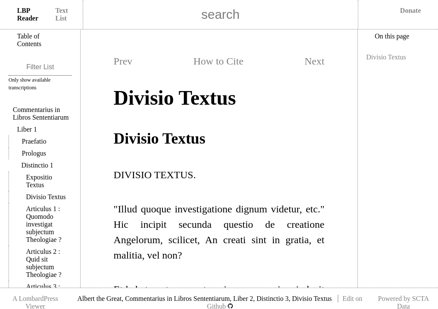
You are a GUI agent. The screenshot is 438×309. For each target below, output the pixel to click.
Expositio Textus (39, 181)
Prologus (34, 153)
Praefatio (34, 141)
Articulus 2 (43, 263)
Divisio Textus (46, 196)
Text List (61, 14)
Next (315, 61)
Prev (122, 61)
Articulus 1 (43, 224)
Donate (410, 10)
